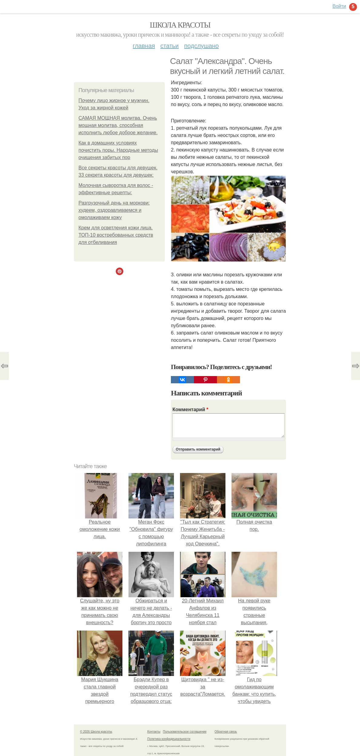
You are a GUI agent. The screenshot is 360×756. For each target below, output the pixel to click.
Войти (339, 6)
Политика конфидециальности (168, 739)
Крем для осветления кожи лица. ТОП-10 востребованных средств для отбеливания (115, 235)
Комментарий (190, 409)
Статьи (169, 45)
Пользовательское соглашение (185, 731)
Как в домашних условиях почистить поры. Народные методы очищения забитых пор (118, 150)
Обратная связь (226, 731)
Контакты (153, 731)
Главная (144, 45)
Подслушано (201, 45)
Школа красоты (180, 25)
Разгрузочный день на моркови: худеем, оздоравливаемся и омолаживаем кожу (114, 210)
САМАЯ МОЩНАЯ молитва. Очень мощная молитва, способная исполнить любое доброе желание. (118, 125)
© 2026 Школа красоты (96, 731)
